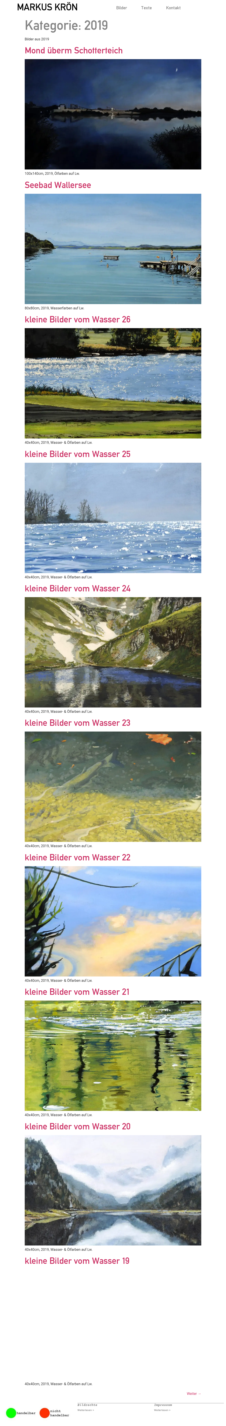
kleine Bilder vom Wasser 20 (77, 1126)
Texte (146, 7)
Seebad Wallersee (58, 185)
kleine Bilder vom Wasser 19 (77, 1260)
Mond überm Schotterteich (74, 50)
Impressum (163, 1405)
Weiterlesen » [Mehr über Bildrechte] (85, 1410)
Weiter (194, 1394)
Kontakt (173, 7)
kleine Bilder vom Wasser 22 (77, 857)
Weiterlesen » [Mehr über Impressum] (162, 1410)
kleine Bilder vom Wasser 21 (77, 991)
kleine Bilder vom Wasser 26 (77, 319)
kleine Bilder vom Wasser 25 (77, 454)
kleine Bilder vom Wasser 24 (77, 588)
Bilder (121, 7)
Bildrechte (87, 1405)
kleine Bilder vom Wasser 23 (77, 722)
